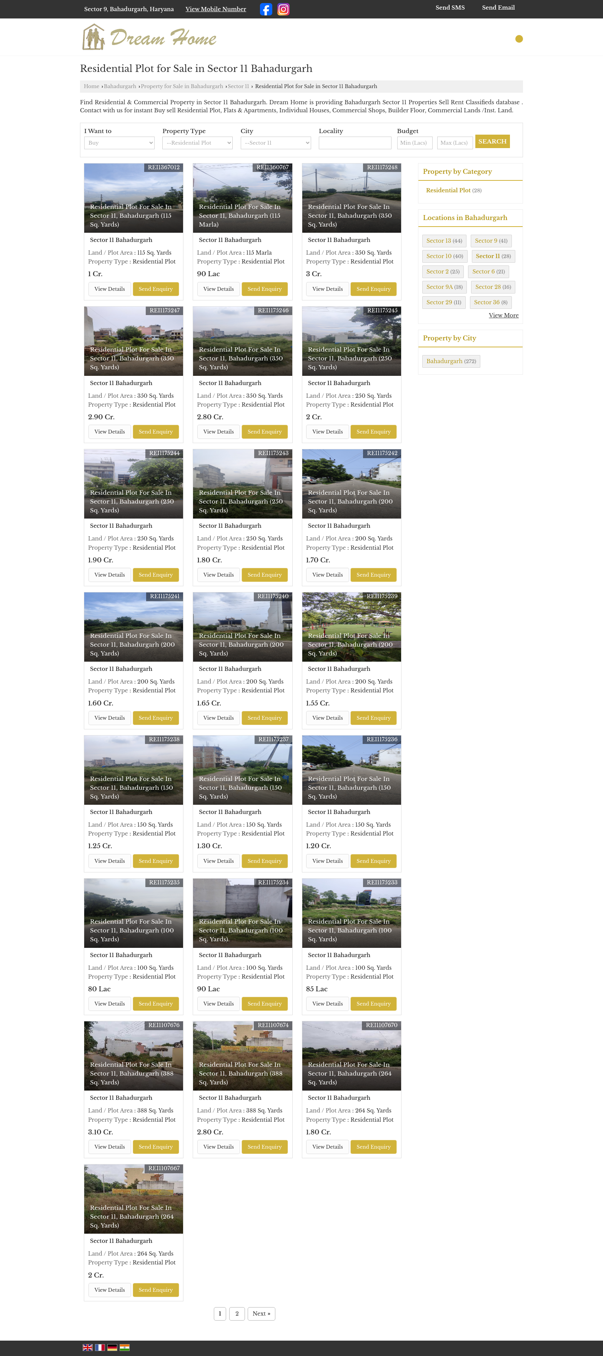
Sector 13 (438, 240)
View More (504, 315)
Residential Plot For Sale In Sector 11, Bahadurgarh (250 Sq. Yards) (350, 358)
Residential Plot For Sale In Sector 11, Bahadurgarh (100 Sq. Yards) (132, 930)
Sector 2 (437, 271)
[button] (216, 9)
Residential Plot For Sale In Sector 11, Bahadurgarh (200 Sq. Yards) (350, 501)
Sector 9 (486, 240)
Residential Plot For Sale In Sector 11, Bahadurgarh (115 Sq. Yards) (131, 215)
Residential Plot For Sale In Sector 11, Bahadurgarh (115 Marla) (240, 215)
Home (91, 86)
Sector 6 (483, 271)
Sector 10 (439, 256)
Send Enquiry (156, 289)
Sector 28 (488, 287)
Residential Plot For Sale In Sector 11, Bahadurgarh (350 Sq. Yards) (350, 215)
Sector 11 (238, 86)
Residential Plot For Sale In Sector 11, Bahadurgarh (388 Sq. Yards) (131, 1073)
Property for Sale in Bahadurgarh (182, 86)
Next (261, 1314)
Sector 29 (439, 302)
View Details (110, 289)
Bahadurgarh (120, 86)
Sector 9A (439, 287)
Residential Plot (448, 190)
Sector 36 (487, 302)
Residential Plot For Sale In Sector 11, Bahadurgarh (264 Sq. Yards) (350, 1073)
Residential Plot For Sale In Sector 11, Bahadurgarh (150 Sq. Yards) (131, 787)
